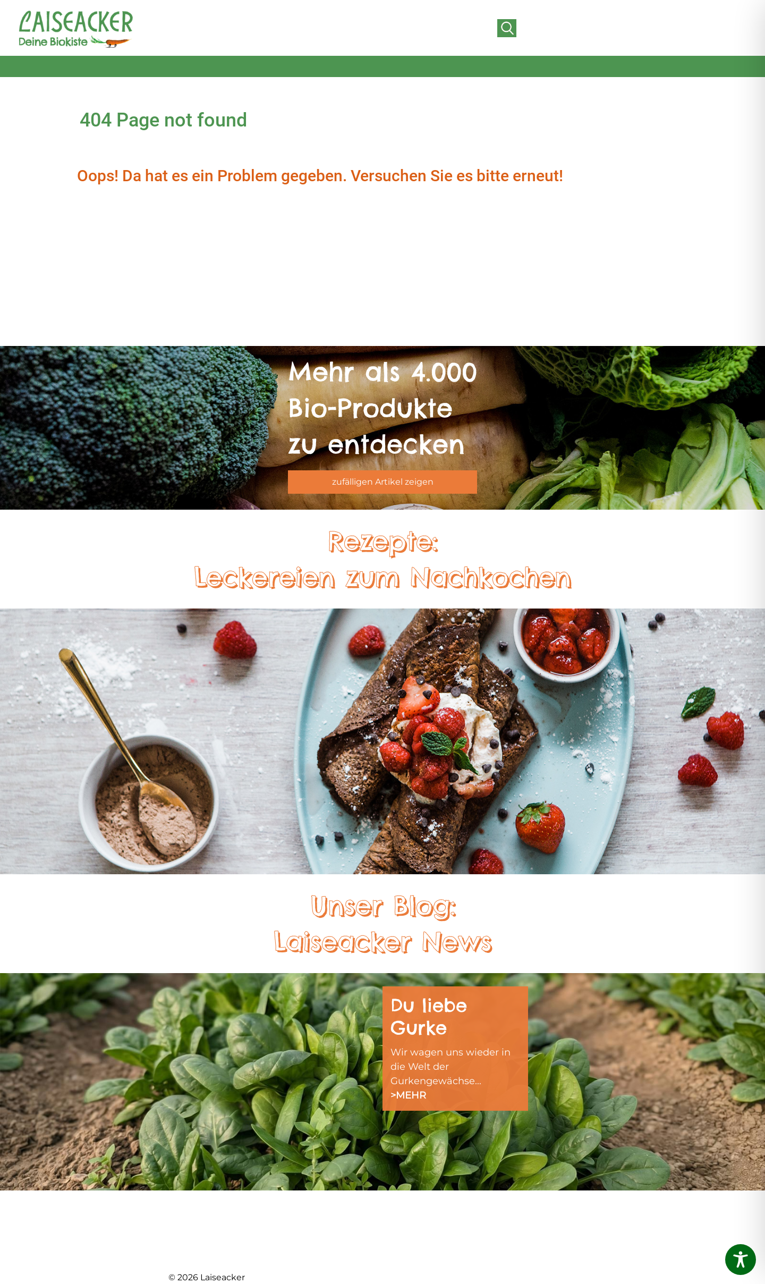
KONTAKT (511, 1210)
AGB (500, 1223)
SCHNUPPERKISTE (424, 1210)
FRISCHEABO (305, 1223)
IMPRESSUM (410, 1237)
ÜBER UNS (192, 1223)
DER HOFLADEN (205, 1250)
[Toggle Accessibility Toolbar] (740, 1259)
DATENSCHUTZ (417, 1250)
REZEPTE (402, 1223)
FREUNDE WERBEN (320, 1250)
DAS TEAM (298, 1210)
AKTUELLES (194, 1210)
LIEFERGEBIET (308, 1237)
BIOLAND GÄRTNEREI (217, 1237)
